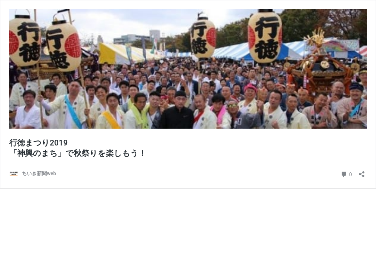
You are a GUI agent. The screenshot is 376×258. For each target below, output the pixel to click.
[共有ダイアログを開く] (362, 171)
